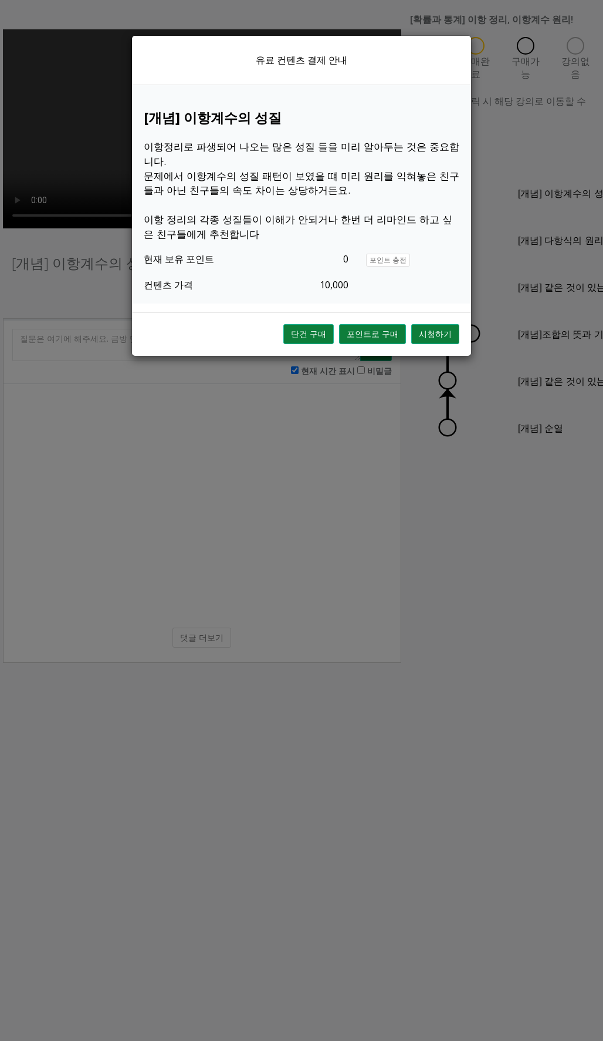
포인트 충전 (388, 260)
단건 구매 (308, 333)
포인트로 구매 (372, 333)
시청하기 (435, 333)
